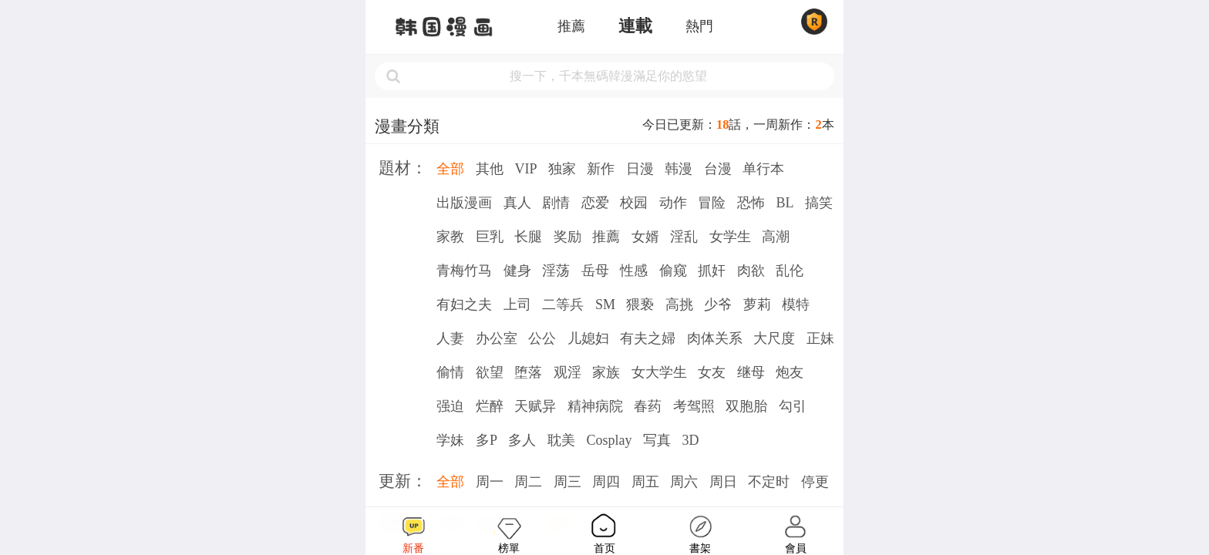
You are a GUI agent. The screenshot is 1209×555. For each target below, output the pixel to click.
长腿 (528, 236)
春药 (648, 406)
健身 (517, 270)
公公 (542, 338)
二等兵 (563, 304)
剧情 (556, 202)
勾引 (793, 406)
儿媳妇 (588, 338)
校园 (634, 202)
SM (605, 304)
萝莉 (757, 304)
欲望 (489, 372)
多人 (522, 440)
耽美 (561, 440)
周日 (723, 481)
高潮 (776, 236)
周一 (489, 481)
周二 (528, 481)
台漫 (718, 169)
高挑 (679, 304)
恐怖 (751, 202)
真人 (517, 202)
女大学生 (659, 372)
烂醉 (489, 406)
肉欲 (751, 270)
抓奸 (712, 270)
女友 (712, 372)
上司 (517, 304)
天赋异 (535, 406)
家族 (606, 372)
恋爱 (595, 202)
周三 (567, 481)
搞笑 (819, 202)
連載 (635, 26)
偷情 (450, 372)
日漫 (640, 169)
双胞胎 (746, 406)
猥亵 (640, 304)
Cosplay (608, 440)
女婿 (645, 236)
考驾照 (694, 406)
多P (486, 440)
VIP (525, 169)
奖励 (567, 236)
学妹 (450, 440)
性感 (634, 270)
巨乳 (489, 236)
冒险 (712, 202)
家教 (450, 236)
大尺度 (774, 338)
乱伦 (789, 270)
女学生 (730, 236)
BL (784, 202)
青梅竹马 (464, 270)
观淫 (567, 372)
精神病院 (595, 406)
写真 (657, 440)
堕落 (528, 372)
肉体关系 (715, 338)
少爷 (718, 304)
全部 (450, 169)
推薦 (571, 26)
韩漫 (678, 169)
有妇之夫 (464, 304)
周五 (645, 481)
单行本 (763, 169)
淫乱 (684, 236)
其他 (489, 169)
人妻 (450, 338)
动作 (673, 202)
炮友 (789, 372)
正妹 (820, 338)
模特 (796, 304)
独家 (562, 169)
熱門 (699, 26)
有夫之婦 (647, 338)
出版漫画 (464, 202)
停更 (815, 481)
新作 (601, 169)
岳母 (595, 270)
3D (690, 440)
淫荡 (556, 270)
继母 (751, 372)
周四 (606, 481)
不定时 (769, 481)
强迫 (450, 406)
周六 (684, 481)
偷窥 (673, 270)
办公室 (496, 338)
